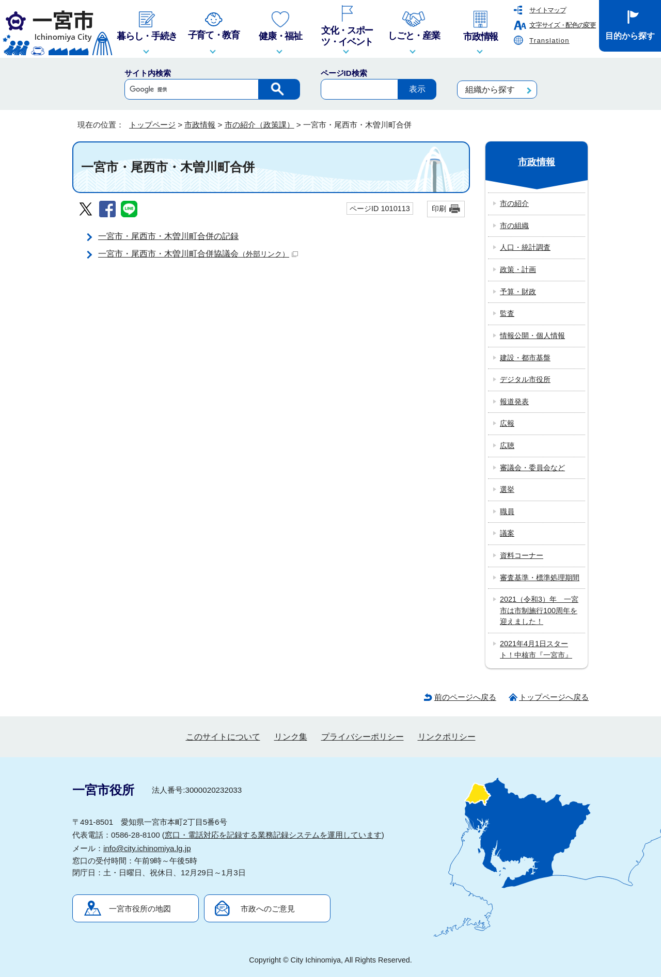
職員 (507, 511)
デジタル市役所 (525, 379)
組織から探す (490, 89)
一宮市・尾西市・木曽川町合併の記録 (168, 236)
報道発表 (514, 401)
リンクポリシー (447, 736)
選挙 (507, 489)
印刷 (439, 208)
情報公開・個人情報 (532, 335)
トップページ (152, 124)
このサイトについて (223, 736)
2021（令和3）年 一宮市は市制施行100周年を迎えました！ (539, 610)
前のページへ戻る (465, 697)
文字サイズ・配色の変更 (562, 25)
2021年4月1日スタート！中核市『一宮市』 (536, 649)
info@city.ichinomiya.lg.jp (147, 848)
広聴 (507, 445)
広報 (507, 423)
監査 (507, 313)
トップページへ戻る (554, 697)
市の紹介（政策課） (259, 124)
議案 (507, 533)
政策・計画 (518, 269)
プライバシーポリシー (362, 736)
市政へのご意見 (268, 908)
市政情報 (199, 124)
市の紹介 (514, 203)
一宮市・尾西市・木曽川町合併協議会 (198, 253)
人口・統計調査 (525, 247)
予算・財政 (518, 291)
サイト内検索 (147, 73)
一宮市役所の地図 (140, 908)
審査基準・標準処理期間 (539, 577)
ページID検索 (344, 73)
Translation (549, 40)
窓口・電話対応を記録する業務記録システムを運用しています (273, 834)
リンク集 (290, 736)
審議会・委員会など (532, 467)
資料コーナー (521, 555)
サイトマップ (547, 10)
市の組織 (514, 225)
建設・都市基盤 (525, 358)
